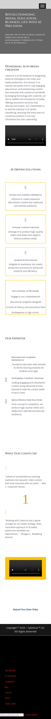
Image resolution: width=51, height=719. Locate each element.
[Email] (5, 695)
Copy (30, 717)
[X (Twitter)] (2, 647)
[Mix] (4, 689)
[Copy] (12, 717)
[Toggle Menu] (42, 6)
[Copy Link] (8, 706)
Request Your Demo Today (25, 612)
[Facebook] (2, 641)
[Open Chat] (6, 713)
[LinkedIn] (2, 652)
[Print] (5, 700)
